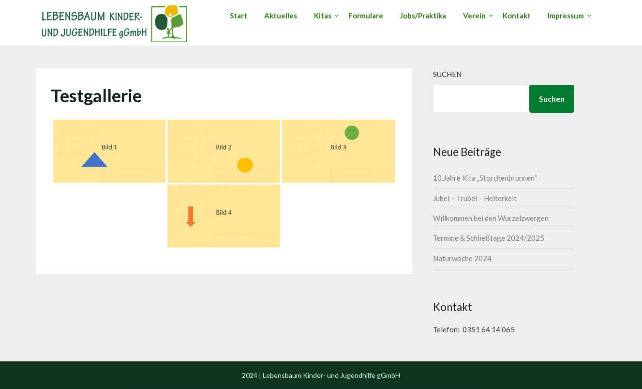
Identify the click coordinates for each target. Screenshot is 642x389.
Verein (474, 15)
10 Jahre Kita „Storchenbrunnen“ (485, 177)
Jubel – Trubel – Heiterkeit (475, 198)
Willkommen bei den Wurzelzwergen (491, 218)
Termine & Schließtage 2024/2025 (488, 237)
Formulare (365, 15)
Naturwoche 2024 (462, 258)
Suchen (447, 74)
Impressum (566, 15)
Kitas (322, 15)
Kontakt (517, 15)
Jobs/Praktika (423, 15)
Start (238, 15)
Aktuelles (280, 15)
